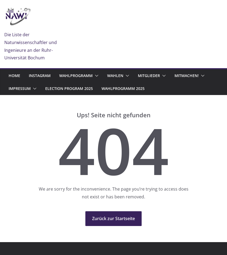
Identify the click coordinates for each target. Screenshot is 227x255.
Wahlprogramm (76, 75)
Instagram (40, 75)
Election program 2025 (69, 88)
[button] (96, 75)
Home (14, 75)
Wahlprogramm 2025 (123, 88)
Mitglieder (149, 75)
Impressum (20, 88)
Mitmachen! (186, 75)
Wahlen (115, 75)
